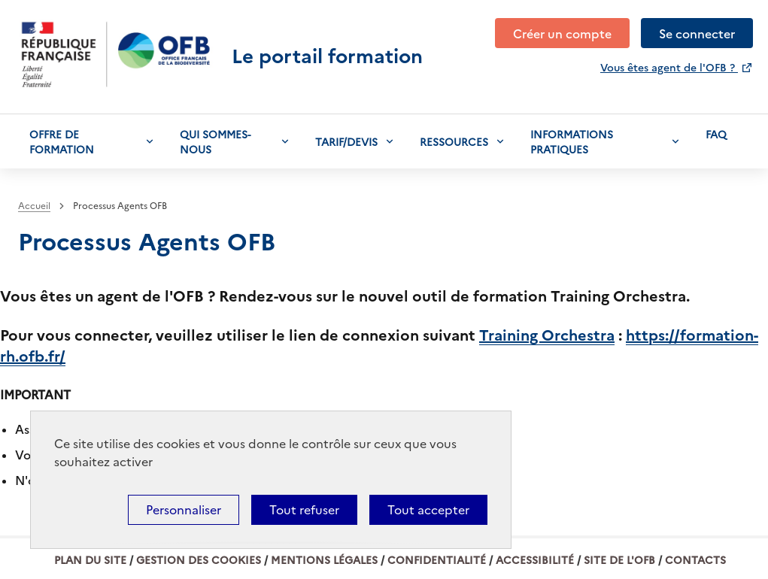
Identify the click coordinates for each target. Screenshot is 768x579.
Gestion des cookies (198, 559)
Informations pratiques (571, 141)
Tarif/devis (346, 141)
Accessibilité (535, 559)
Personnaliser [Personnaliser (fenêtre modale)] (183, 510)
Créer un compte (562, 33)
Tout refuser (304, 510)
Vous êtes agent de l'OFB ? (669, 66)
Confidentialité (436, 559)
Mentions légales (324, 559)
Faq (716, 133)
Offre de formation (61, 141)
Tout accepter (428, 510)
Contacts (695, 559)
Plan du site (90, 559)
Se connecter (697, 33)
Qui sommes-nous (215, 141)
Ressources (454, 141)
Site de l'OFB (619, 559)
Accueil (34, 206)
